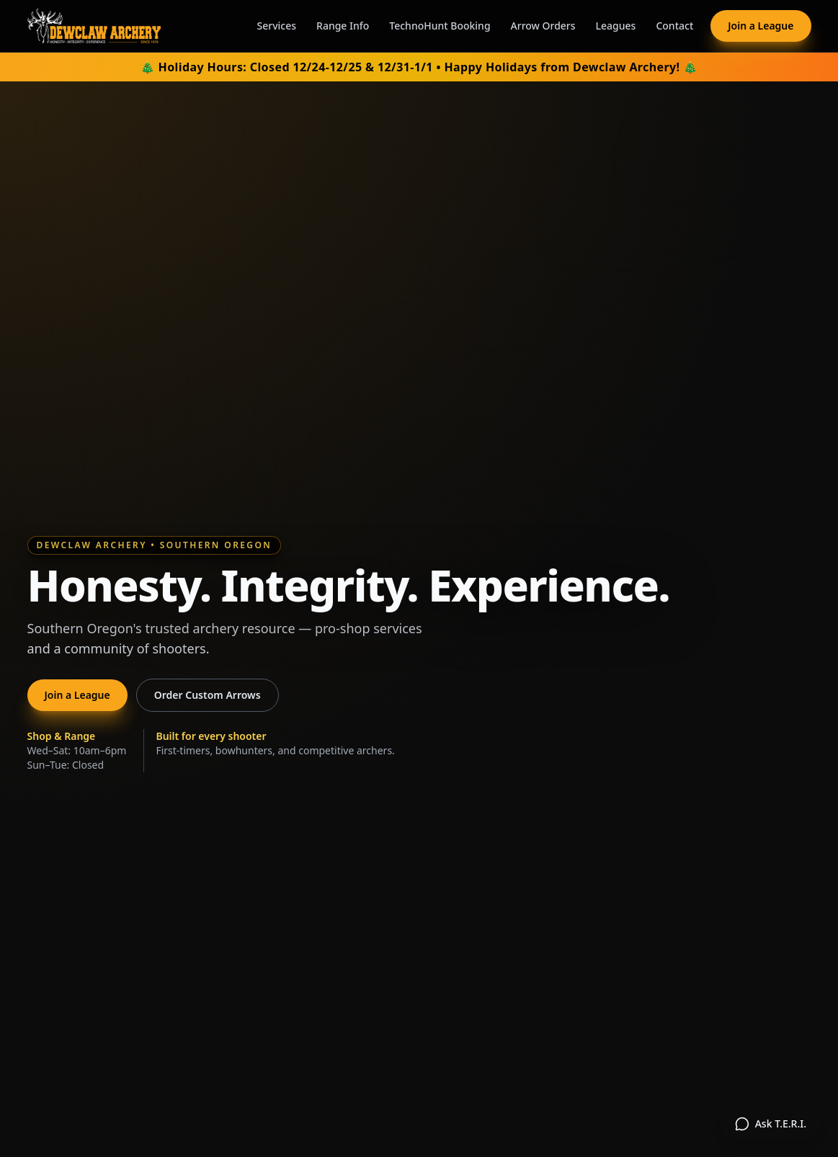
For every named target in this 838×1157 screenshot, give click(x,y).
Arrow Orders (543, 25)
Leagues (616, 25)
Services (277, 25)
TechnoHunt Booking (439, 25)
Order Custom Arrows (207, 695)
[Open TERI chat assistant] (771, 1124)
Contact (674, 25)
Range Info (342, 25)
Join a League (760, 25)
